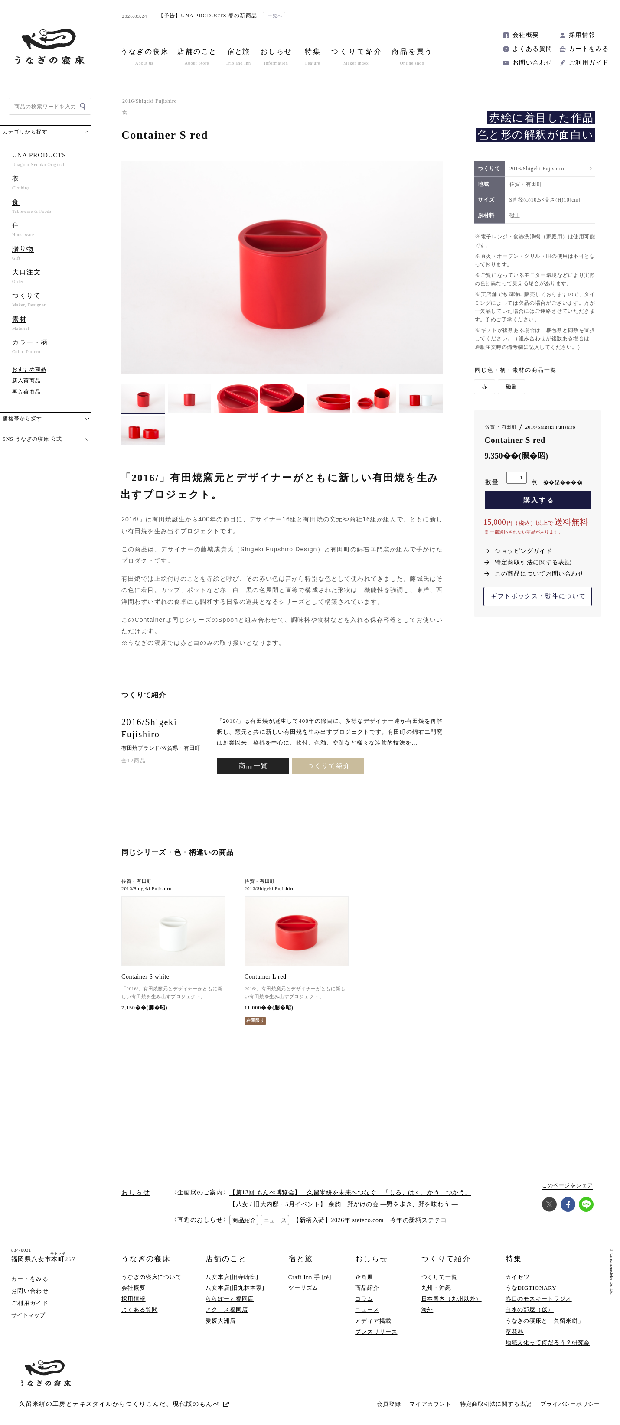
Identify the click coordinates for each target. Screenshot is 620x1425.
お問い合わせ (532, 62)
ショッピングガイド (523, 551)
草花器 (515, 1331)
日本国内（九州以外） (451, 1298)
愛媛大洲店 (221, 1321)
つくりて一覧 (439, 1277)
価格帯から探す (22, 419)
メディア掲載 (373, 1321)
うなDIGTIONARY (531, 1288)
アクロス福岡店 (227, 1309)
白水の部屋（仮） (530, 1309)
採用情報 (582, 35)
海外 (427, 1309)
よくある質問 (532, 49)
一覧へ (275, 15)
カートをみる (589, 49)
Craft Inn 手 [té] (309, 1277)
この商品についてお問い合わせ (539, 573)
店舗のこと (226, 1259)
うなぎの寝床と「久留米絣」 (545, 1321)
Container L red (266, 976)
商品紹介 (367, 1288)
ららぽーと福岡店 (230, 1298)
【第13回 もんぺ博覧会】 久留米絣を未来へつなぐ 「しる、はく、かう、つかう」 (350, 1192)
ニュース (367, 1309)
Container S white (145, 976)
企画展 (364, 1277)
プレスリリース (376, 1331)
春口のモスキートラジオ (539, 1298)
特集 (514, 1259)
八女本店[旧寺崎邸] (232, 1277)
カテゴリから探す (25, 132)
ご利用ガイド (589, 62)
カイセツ (518, 1277)
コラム (364, 1298)
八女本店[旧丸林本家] (235, 1288)
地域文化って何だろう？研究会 (548, 1342)
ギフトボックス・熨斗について (538, 596)
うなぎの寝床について (151, 1277)
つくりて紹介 (329, 765)
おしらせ (371, 1259)
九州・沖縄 (436, 1288)
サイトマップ (28, 1315)
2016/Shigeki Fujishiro (149, 101)
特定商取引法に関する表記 (533, 562)
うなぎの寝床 (146, 1259)
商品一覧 (253, 765)
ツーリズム (303, 1288)
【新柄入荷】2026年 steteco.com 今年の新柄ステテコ (370, 1220)
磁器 (511, 387)
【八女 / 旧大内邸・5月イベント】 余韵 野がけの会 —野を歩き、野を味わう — (343, 1204)
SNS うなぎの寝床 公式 (32, 439)
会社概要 (525, 35)
